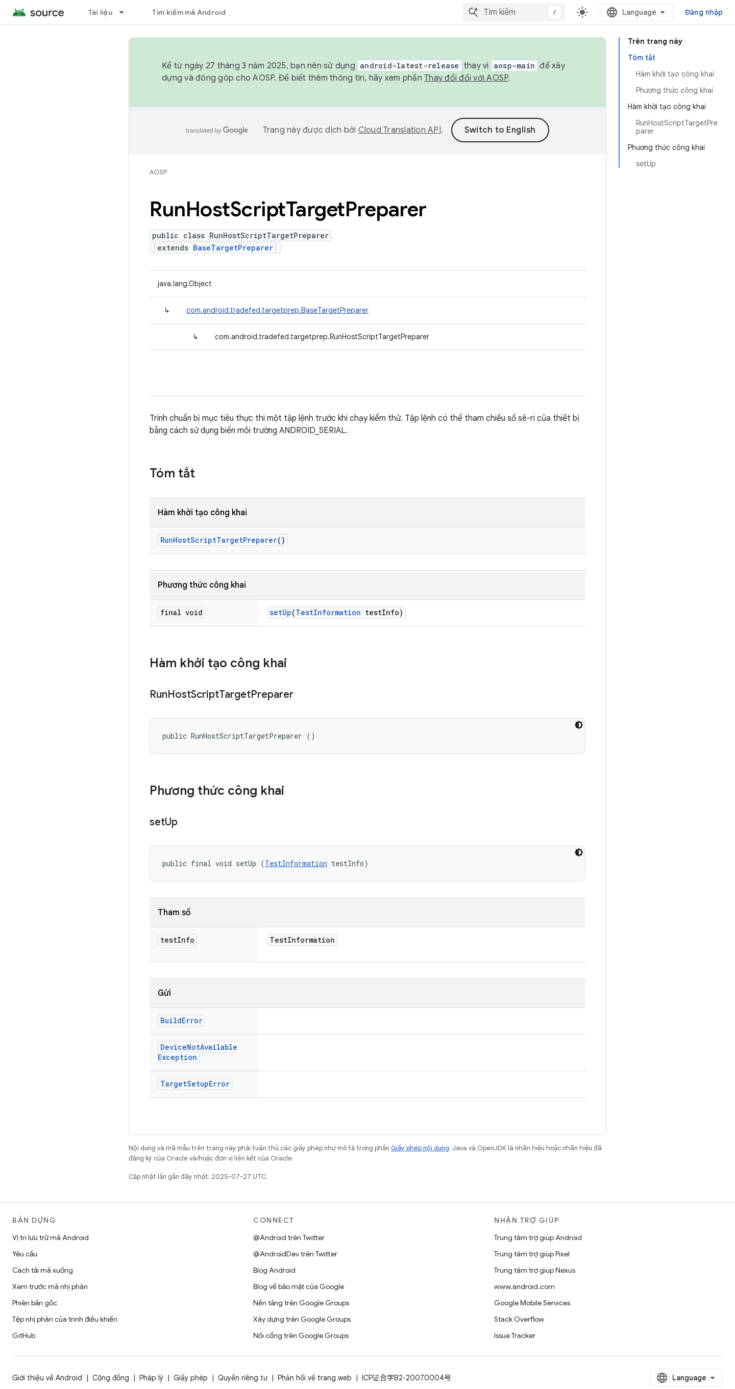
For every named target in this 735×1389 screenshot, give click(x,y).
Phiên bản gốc (34, 1302)
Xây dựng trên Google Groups (302, 1319)
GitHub (23, 1335)
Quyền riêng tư (242, 1378)
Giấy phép (191, 1378)
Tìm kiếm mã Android (189, 12)
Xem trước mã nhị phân (50, 1286)
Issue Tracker (514, 1335)
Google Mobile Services (532, 1302)
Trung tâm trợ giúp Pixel (532, 1253)
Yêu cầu (24, 1253)
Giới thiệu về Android (47, 1378)
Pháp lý (151, 1378)
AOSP (158, 172)
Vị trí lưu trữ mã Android (50, 1237)
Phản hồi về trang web (315, 1378)
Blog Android (274, 1270)
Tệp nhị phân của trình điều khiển (64, 1319)
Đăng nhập (704, 12)
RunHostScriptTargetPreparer (218, 540)
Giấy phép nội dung (420, 1148)
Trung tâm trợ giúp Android (538, 1237)
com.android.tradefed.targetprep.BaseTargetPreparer (277, 310)
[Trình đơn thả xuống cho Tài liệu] (126, 12)
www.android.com (524, 1286)
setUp (280, 612)
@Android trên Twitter (289, 1237)
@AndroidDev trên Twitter (295, 1253)
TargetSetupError (195, 1084)
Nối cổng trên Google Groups (301, 1335)
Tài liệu (100, 12)
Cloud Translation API (399, 130)
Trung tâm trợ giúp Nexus (534, 1270)
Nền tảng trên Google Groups (301, 1302)
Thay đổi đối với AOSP (466, 78)
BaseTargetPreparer (233, 247)
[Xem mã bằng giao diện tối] (579, 725)
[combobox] (514, 12)
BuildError (181, 1020)
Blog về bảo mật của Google (298, 1286)
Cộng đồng (110, 1378)
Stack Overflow (519, 1319)
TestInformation (328, 612)
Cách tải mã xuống (42, 1270)
